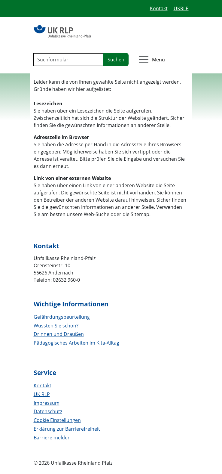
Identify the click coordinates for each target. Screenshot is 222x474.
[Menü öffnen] (151, 59)
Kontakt (159, 8)
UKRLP (181, 8)
